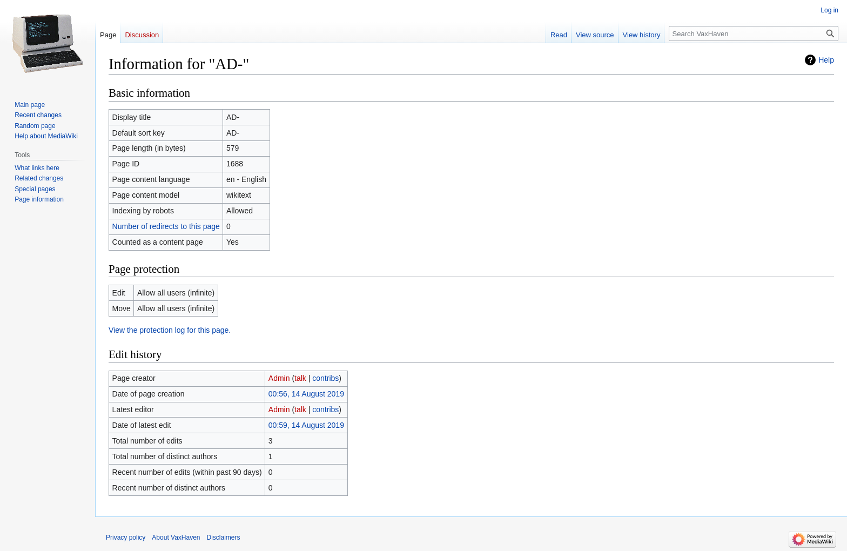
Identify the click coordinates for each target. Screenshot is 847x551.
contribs (325, 378)
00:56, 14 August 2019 (306, 393)
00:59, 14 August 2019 (306, 425)
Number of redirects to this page (166, 226)
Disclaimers (223, 537)
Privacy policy (125, 537)
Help (826, 60)
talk (300, 378)
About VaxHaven (176, 537)
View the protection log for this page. (170, 330)
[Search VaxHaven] (753, 33)
